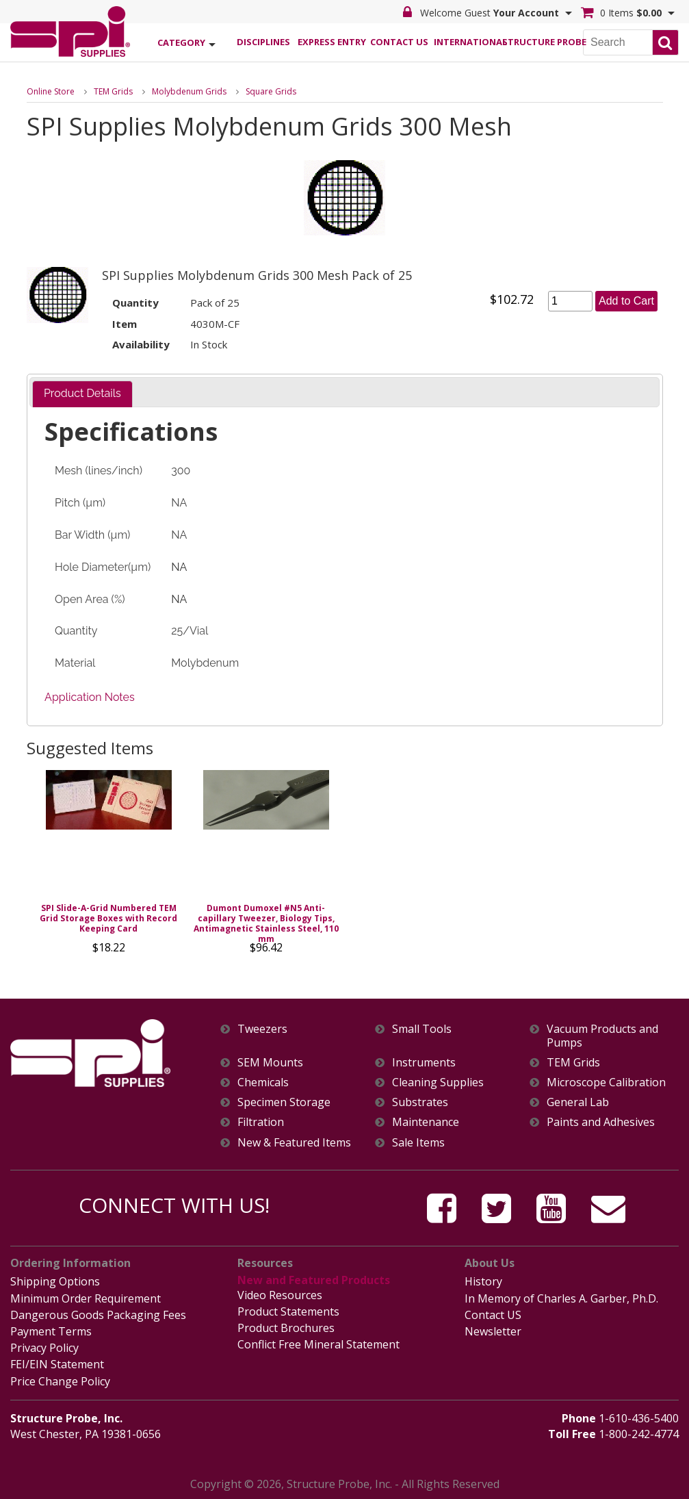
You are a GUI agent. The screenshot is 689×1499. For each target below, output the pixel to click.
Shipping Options (55, 1281)
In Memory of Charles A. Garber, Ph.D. (561, 1298)
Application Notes (89, 697)
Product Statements (288, 1311)
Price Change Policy (60, 1381)
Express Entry (331, 42)
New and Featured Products (313, 1279)
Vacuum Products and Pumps (602, 1036)
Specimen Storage (283, 1102)
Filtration (260, 1122)
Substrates (420, 1102)
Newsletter (493, 1331)
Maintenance (425, 1122)
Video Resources (279, 1295)
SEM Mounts (270, 1062)
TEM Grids (113, 91)
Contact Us (399, 42)
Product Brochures (286, 1327)
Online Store (51, 91)
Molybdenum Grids (189, 91)
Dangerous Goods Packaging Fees (98, 1314)
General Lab (578, 1102)
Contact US (493, 1314)
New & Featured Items (294, 1142)
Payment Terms (51, 1331)
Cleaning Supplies (438, 1082)
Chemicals (263, 1082)
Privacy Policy (44, 1347)
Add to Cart (626, 301)
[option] (108, 865)
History (483, 1281)
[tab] (82, 394)
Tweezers (262, 1029)
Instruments (424, 1062)
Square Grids (271, 91)
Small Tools (422, 1029)
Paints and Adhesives (601, 1122)
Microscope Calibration (606, 1082)
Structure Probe (535, 42)
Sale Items (418, 1142)
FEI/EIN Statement (57, 1364)
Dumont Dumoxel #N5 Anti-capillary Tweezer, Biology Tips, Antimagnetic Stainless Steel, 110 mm (266, 923)
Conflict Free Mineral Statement (318, 1344)
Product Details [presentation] (82, 393)
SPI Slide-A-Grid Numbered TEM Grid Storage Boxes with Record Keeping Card (108, 918)
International (467, 42)
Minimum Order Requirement (85, 1298)
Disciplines (263, 42)
